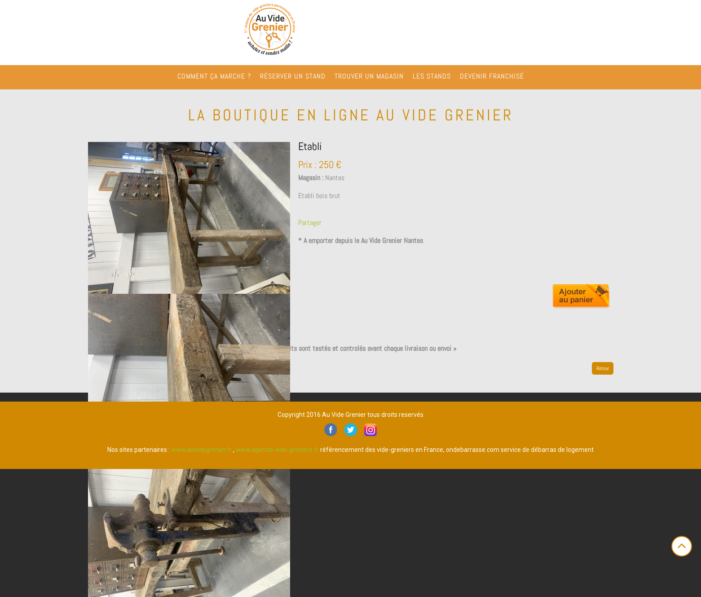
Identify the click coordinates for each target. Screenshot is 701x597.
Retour (602, 368)
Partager (310, 222)
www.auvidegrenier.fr (201, 449)
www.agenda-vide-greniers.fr (277, 449)
